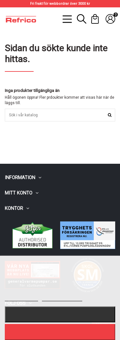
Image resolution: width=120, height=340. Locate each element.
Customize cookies (62, 298)
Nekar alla (60, 314)
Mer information (21, 298)
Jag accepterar (60, 332)
